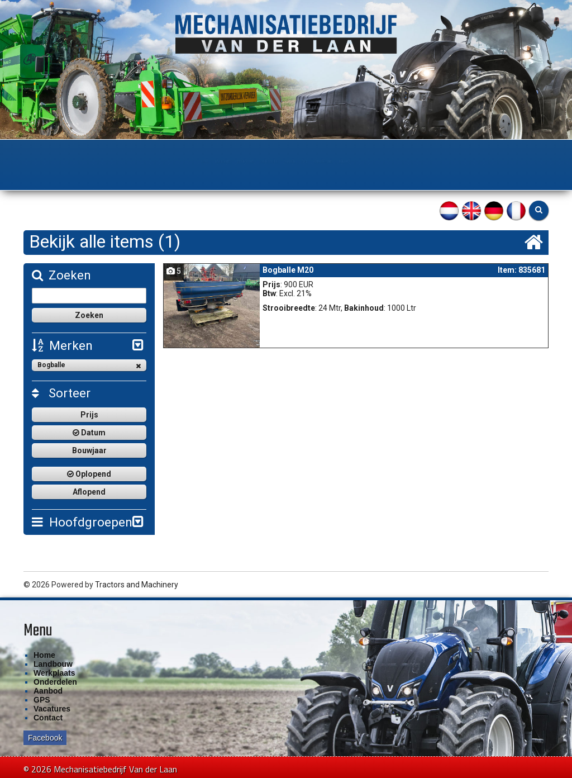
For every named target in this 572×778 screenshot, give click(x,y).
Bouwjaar (89, 449)
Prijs (89, 414)
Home (91, 162)
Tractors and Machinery (136, 583)
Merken (62, 345)
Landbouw (136, 162)
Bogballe (89, 364)
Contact (448, 162)
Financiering (393, 162)
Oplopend (89, 473)
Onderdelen (256, 162)
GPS (345, 162)
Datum (89, 432)
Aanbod (307, 162)
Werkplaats (195, 162)
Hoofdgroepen (81, 521)
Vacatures (52, 707)
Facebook (45, 736)
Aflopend (89, 491)
